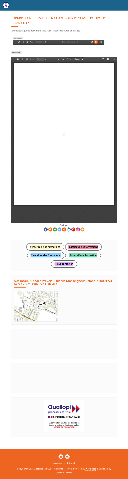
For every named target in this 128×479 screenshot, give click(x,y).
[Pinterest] (73, 229)
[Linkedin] (69, 229)
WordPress (90, 469)
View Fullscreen (16, 52)
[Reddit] (64, 229)
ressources (57, 463)
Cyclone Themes (64, 472)
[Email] (55, 229)
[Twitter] (59, 229)
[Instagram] (78, 229)
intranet (71, 463)
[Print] (50, 229)
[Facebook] (46, 229)
